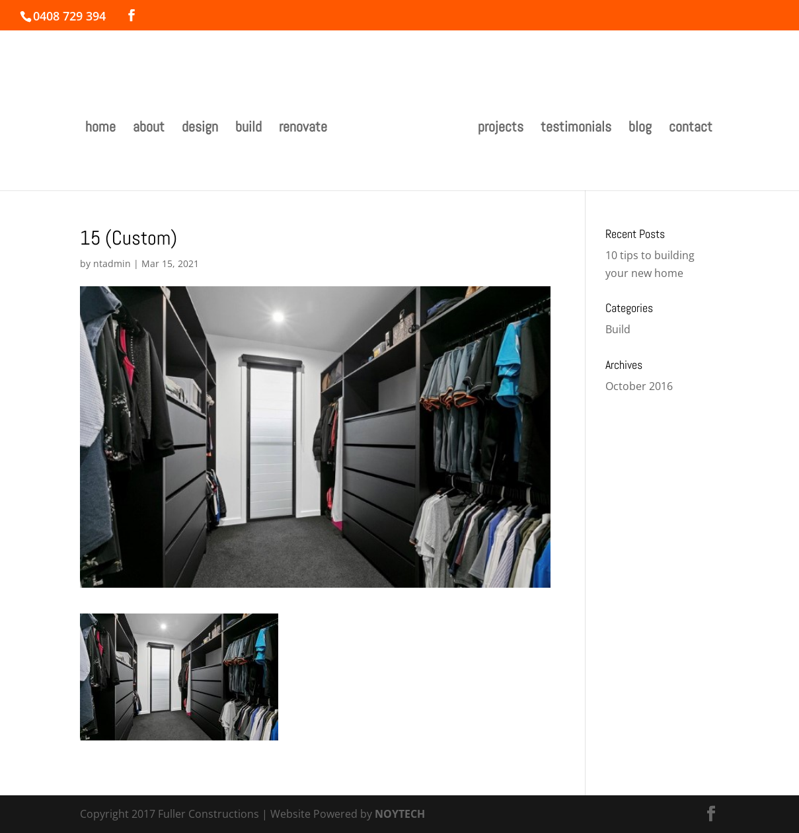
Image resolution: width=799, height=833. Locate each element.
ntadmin (112, 263)
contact (690, 129)
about (149, 129)
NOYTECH (400, 814)
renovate (303, 129)
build (248, 129)
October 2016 (639, 386)
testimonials (576, 129)
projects (500, 129)
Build (617, 329)
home (100, 129)
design (200, 129)
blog (640, 129)
